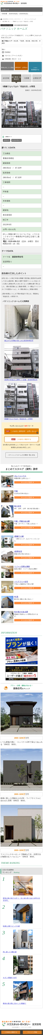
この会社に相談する (11, 1032)
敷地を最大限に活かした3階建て (14, 1003)
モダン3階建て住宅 (10, 978)
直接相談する (35, 69)
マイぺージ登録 (32, 1032)
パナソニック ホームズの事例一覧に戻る (21, 455)
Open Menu (40, 3)
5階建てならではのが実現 (21, 401)
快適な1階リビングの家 (11, 926)
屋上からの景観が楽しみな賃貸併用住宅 (21, 323)
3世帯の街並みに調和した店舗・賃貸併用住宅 (21, 362)
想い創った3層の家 (10, 952)
